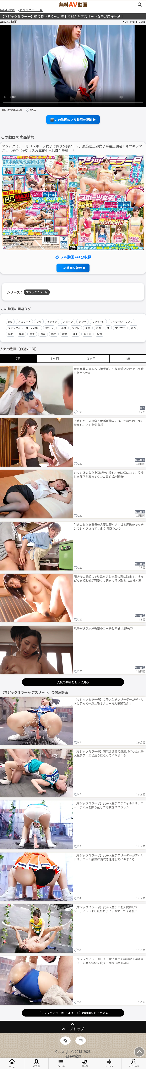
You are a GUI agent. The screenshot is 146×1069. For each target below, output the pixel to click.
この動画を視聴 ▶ (73, 268)
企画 (87, 328)
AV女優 (36, 1063)
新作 (133, 328)
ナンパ (82, 321)
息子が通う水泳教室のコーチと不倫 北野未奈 (103, 628)
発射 (21, 334)
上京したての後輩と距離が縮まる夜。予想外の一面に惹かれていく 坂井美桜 (109, 423)
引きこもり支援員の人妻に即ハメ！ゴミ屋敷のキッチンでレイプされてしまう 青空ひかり (109, 526)
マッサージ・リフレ (121, 321)
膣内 (64, 334)
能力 (53, 334)
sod (10, 321)
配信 (99, 334)
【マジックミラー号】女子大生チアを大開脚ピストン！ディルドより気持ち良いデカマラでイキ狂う (107, 909)
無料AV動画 (73, 1055)
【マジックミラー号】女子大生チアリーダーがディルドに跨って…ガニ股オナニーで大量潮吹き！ (109, 701)
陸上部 (87, 334)
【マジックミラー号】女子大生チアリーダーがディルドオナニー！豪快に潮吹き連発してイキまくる (109, 857)
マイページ (134, 1063)
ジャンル (61, 1063)
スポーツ (68, 321)
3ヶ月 (91, 358)
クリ (38, 321)
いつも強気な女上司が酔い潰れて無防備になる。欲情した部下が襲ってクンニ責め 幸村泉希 (109, 475)
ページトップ (73, 1028)
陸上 (75, 334)
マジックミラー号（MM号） (24, 328)
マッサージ (98, 321)
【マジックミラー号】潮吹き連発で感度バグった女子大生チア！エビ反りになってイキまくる (109, 753)
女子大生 (120, 328)
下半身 (62, 328)
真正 (32, 334)
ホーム (12, 1063)
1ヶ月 (55, 358)
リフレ (76, 328)
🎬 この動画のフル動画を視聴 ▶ (73, 119)
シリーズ (109, 1063)
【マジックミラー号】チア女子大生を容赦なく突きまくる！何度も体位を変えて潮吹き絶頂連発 (109, 961)
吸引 (98, 328)
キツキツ (52, 321)
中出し (49, 328)
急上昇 (85, 1063)
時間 (10, 334)
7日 (18, 358)
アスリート (24, 321)
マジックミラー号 (37, 292)
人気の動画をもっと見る (73, 682)
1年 (127, 358)
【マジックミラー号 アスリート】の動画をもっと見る (73, 1013)
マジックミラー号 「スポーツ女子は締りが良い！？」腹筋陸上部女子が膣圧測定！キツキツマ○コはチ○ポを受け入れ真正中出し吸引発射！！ (72, 148)
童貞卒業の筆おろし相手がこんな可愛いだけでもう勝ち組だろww (109, 371)
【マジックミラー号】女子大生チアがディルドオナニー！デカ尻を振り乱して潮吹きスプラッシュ (109, 805)
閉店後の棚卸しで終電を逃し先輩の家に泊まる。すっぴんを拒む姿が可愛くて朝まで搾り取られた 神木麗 (109, 578)
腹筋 (42, 334)
